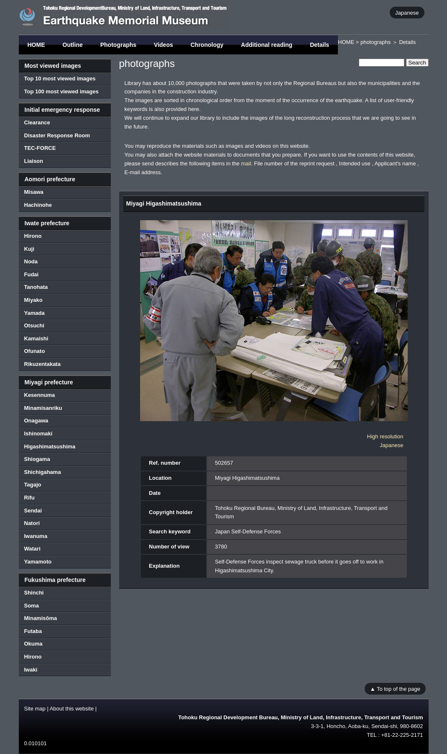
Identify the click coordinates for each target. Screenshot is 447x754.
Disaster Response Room (57, 135)
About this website (72, 708)
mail (246, 163)
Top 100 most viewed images (61, 91)
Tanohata (36, 287)
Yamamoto (38, 561)
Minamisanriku (43, 408)
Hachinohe (38, 205)
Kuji (29, 249)
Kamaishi (36, 338)
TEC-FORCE (40, 148)
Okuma (33, 644)
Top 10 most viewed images (60, 78)
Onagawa (36, 420)
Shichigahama (42, 472)
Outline (73, 44)
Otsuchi (34, 325)
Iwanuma (36, 536)
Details (319, 44)
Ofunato (34, 351)
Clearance (37, 122)
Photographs (118, 44)
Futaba (33, 631)
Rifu (29, 497)
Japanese (407, 12)
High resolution (385, 436)
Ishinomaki (38, 433)
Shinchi (34, 592)
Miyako (33, 300)
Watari (32, 549)
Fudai (31, 274)
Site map (35, 708)
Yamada (34, 313)
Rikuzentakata (42, 364)
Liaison (33, 161)
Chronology (207, 44)
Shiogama (37, 459)
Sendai (33, 510)
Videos (163, 44)
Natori (32, 523)
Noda (31, 261)
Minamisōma (40, 618)
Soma (31, 605)
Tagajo (32, 484)
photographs (375, 42)
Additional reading (266, 44)
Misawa (33, 192)
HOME (36, 44)
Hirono (33, 236)
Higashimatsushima (50, 446)
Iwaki (31, 670)
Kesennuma (39, 395)
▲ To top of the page (395, 688)
